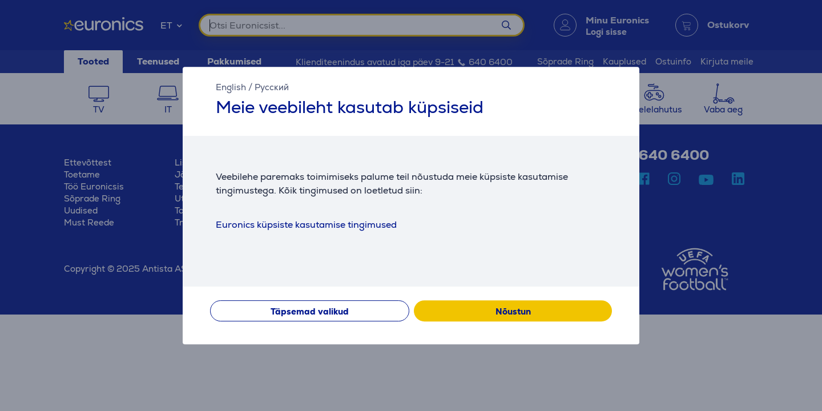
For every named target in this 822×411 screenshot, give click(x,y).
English (231, 87)
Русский (272, 87)
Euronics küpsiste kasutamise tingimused (306, 225)
